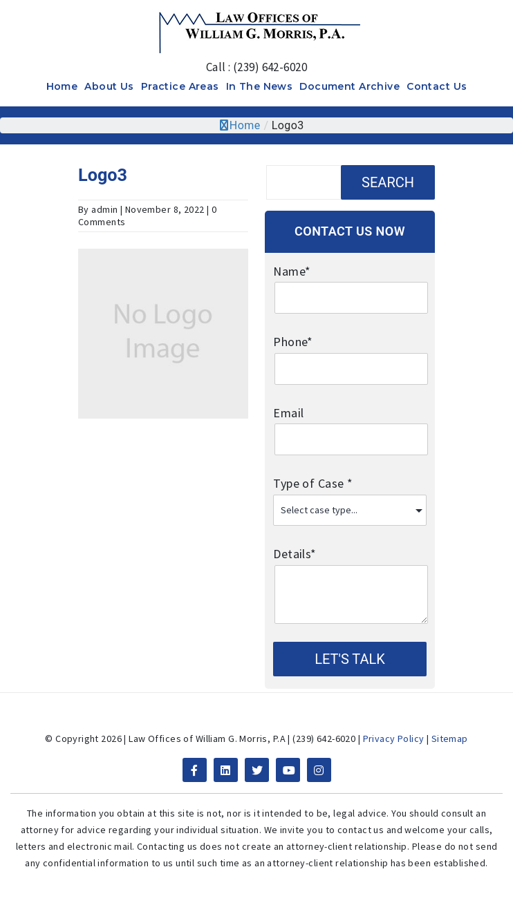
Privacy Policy (394, 738)
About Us (108, 86)
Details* (349, 564)
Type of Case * (349, 494)
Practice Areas (180, 86)
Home (62, 86)
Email (349, 423)
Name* (349, 282)
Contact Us (437, 86)
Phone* (349, 352)
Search (388, 182)
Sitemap (449, 738)
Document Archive (349, 86)
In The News (259, 86)
